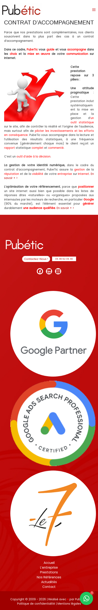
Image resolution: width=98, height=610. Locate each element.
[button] (36, 259)
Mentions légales (69, 604)
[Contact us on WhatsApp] (86, 598)
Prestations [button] (49, 572)
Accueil (49, 563)
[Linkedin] (49, 271)
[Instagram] (58, 271)
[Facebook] (40, 271)
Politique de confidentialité (36, 604)
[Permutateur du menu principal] (94, 9)
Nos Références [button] (49, 577)
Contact (49, 587)
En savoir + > (65, 208)
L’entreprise (49, 567)
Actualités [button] (49, 582)
